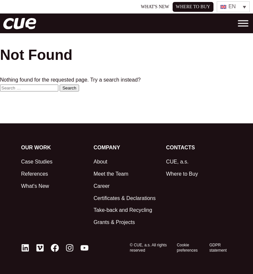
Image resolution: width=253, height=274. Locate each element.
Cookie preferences (187, 248)
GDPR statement (218, 248)
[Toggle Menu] (243, 23)
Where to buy (193, 6)
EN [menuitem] (232, 6)
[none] (233, 6)
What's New (155, 6)
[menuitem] (233, 6)
